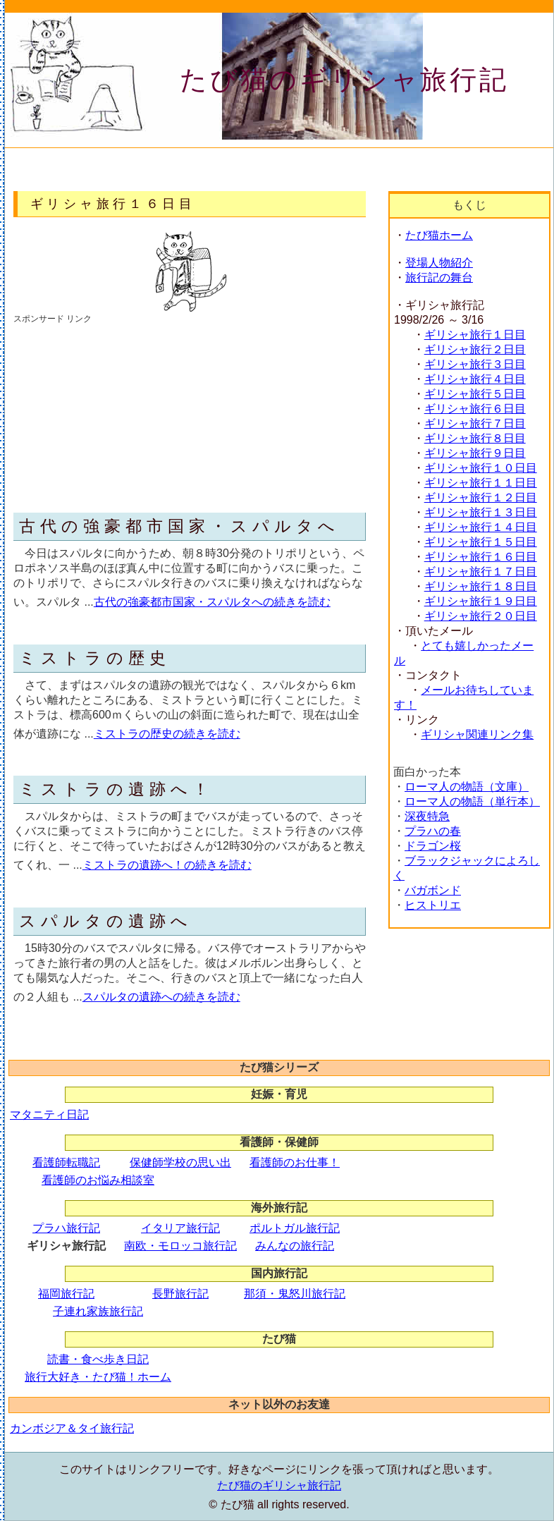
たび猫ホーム (439, 235)
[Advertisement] (119, 413)
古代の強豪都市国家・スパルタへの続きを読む (212, 602)
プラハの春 (433, 831)
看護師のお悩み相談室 (98, 1180)
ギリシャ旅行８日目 (475, 438)
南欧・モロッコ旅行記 (180, 1246)
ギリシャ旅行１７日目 (480, 572)
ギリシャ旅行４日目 (475, 379)
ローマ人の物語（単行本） (472, 801)
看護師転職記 (66, 1162)
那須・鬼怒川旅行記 (294, 1294)
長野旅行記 (180, 1294)
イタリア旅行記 (180, 1228)
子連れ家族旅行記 (98, 1311)
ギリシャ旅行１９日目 (480, 601)
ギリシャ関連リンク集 (477, 734)
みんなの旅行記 (294, 1246)
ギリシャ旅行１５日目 (480, 542)
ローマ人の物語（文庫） (467, 787)
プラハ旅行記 (66, 1228)
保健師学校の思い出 (180, 1162)
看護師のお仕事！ (295, 1162)
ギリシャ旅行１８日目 (480, 586)
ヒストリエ (433, 905)
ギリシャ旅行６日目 (475, 409)
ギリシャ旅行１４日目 (480, 527)
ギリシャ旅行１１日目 (480, 483)
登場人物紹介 (439, 263)
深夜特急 (427, 816)
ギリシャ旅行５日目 (475, 394)
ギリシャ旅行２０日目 (480, 616)
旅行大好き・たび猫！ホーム (98, 1377)
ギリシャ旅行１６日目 (480, 557)
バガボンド (433, 890)
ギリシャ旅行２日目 (475, 349)
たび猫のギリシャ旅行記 (344, 79)
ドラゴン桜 (433, 846)
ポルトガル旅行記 (295, 1228)
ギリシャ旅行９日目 (475, 453)
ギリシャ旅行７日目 (475, 423)
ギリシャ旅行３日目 (475, 364)
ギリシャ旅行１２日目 (480, 497)
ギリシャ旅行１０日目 (480, 468)
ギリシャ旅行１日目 (475, 335)
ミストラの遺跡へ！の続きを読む (167, 865)
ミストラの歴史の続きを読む (167, 734)
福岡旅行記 (66, 1294)
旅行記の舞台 (439, 277)
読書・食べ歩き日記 (98, 1359)
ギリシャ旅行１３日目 (480, 512)
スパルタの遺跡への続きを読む (161, 997)
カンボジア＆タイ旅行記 (72, 1428)
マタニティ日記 (49, 1114)
